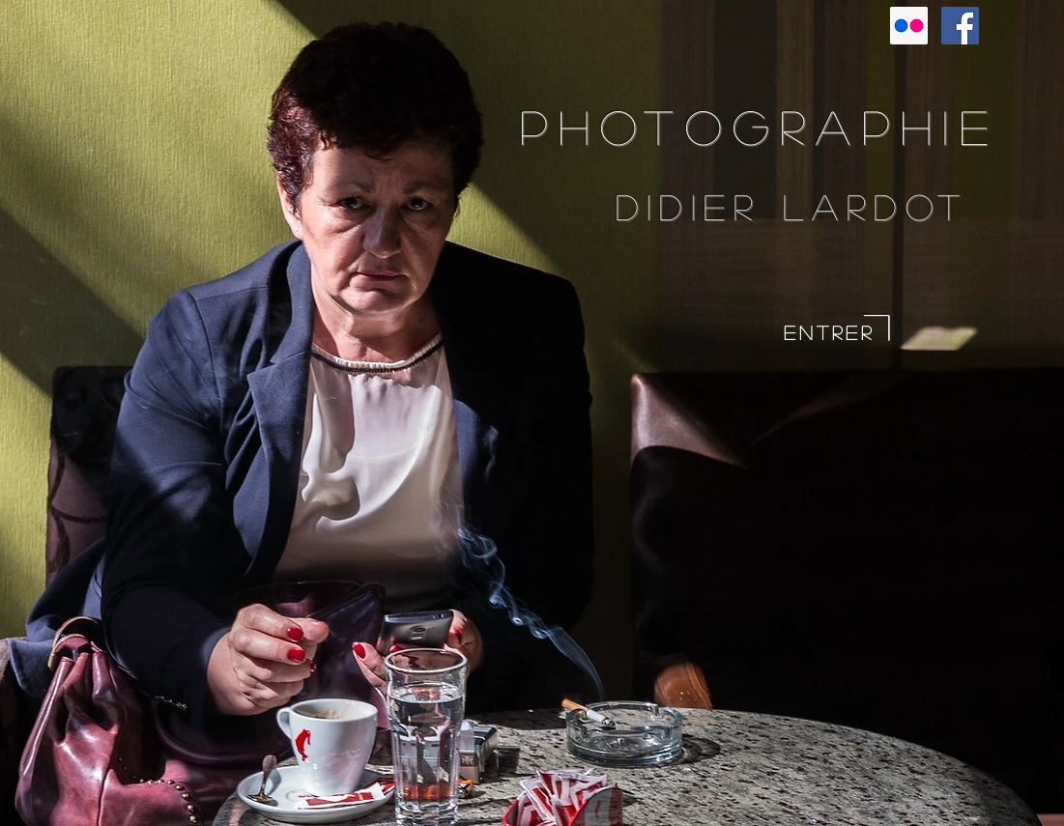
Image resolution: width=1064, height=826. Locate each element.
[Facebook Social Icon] (960, 25)
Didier (699, 205)
